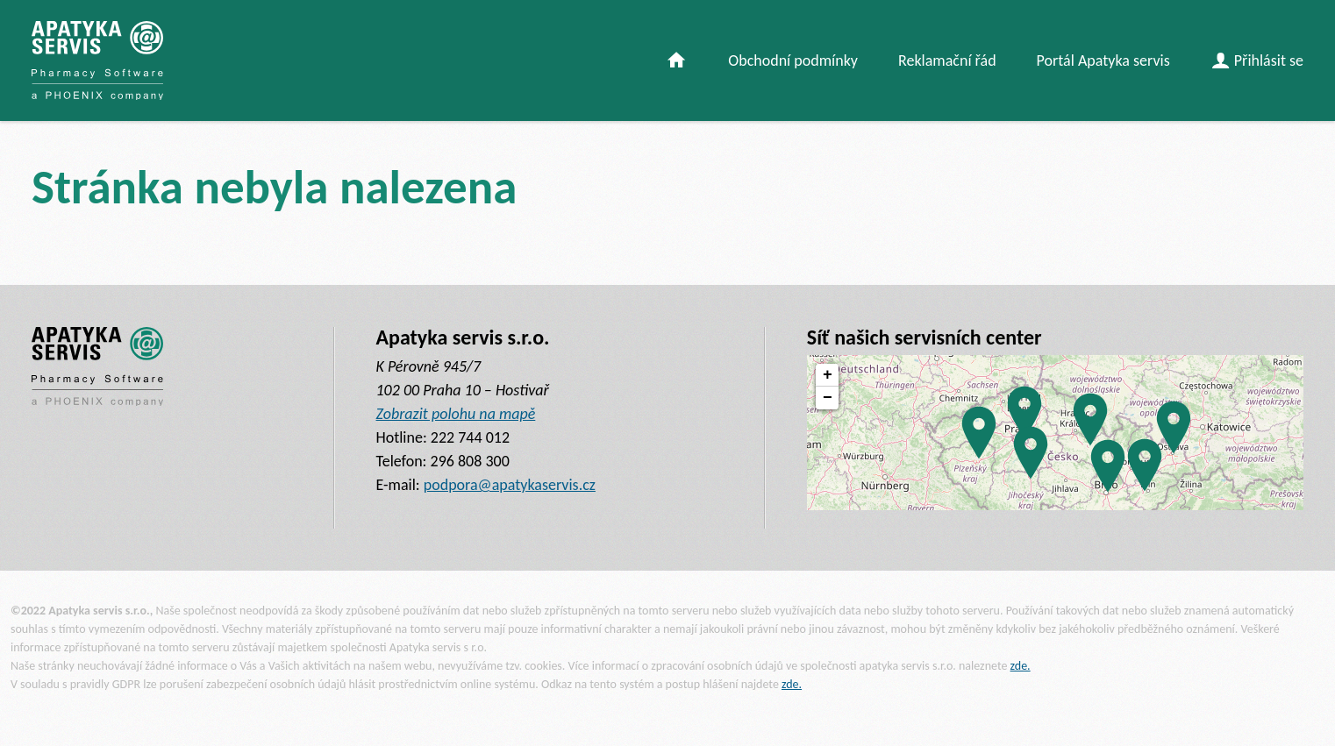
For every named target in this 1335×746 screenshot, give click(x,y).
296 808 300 (470, 461)
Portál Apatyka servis (1103, 60)
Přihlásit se (1257, 60)
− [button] (827, 398)
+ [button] (827, 375)
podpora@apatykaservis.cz (510, 484)
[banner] (97, 60)
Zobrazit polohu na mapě (456, 413)
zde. (1020, 665)
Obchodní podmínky (793, 60)
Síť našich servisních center (924, 337)
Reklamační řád (947, 60)
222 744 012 (470, 437)
